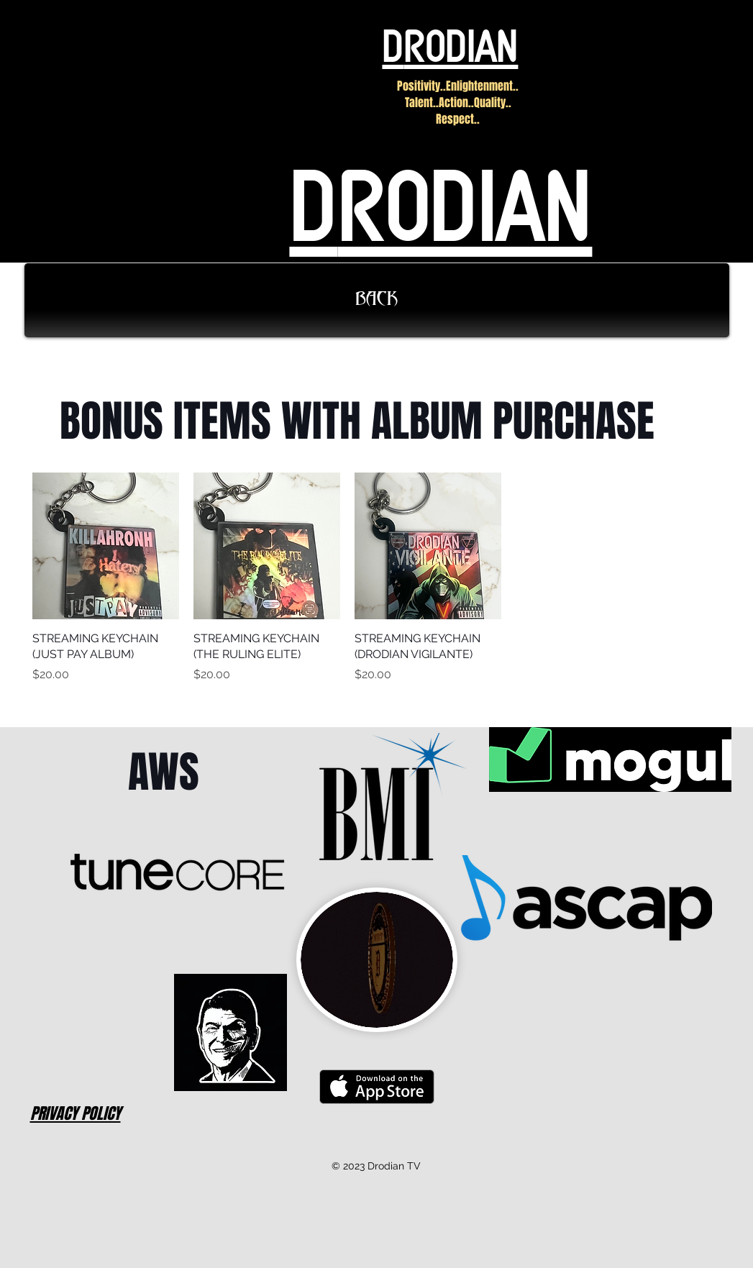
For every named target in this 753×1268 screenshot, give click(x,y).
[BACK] (376, 300)
